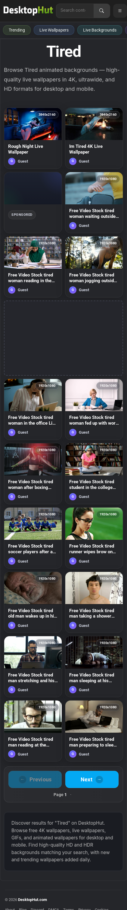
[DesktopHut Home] (28, 11)
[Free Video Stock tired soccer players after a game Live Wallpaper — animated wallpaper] (33, 538)
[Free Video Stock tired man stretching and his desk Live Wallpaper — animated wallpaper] (33, 666)
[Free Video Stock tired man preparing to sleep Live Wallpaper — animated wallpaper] (94, 731)
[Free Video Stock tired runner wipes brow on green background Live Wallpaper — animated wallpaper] (94, 538)
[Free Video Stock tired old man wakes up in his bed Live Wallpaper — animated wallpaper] (33, 602)
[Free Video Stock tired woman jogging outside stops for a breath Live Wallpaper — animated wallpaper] (94, 267)
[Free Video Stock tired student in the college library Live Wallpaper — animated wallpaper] (94, 473)
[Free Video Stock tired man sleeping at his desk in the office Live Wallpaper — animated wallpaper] (94, 666)
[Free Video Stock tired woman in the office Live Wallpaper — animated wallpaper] (33, 409)
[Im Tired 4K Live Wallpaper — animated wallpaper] (94, 138)
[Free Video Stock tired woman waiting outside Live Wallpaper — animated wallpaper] (94, 202)
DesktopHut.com (32, 899)
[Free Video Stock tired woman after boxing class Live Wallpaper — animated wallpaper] (33, 473)
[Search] (102, 11)
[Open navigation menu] (120, 11)
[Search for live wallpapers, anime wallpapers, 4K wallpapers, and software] (75, 10)
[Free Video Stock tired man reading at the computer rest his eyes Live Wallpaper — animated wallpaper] (33, 731)
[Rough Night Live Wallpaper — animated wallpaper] (33, 138)
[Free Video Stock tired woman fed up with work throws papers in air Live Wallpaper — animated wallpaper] (94, 409)
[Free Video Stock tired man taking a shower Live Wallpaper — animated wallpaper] (94, 602)
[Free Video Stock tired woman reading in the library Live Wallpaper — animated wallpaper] (33, 267)
